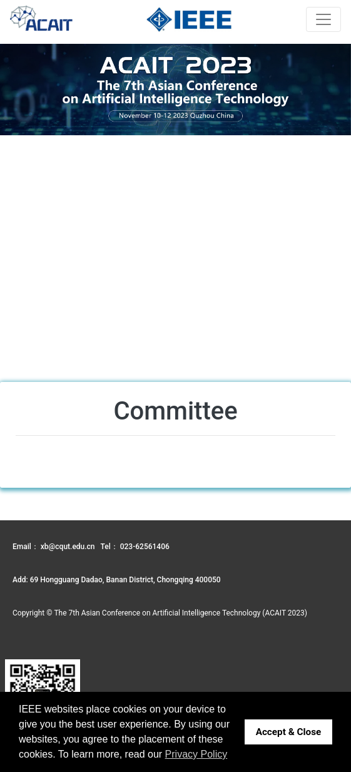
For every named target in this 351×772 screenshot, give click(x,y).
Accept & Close (289, 732)
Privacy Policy (196, 754)
